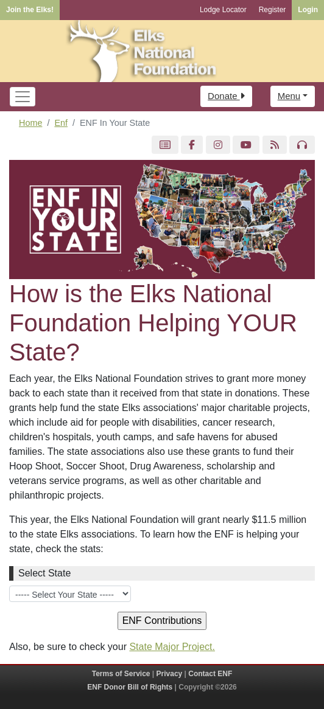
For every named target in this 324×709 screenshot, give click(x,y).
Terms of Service (121, 673)
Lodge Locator (223, 9)
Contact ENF (210, 673)
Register (272, 9)
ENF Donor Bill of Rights (129, 687)
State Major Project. (172, 647)
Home (30, 123)
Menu (289, 96)
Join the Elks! (30, 9)
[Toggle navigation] (22, 96)
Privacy (170, 673)
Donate (226, 96)
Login (308, 9)
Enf (61, 123)
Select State (44, 573)
